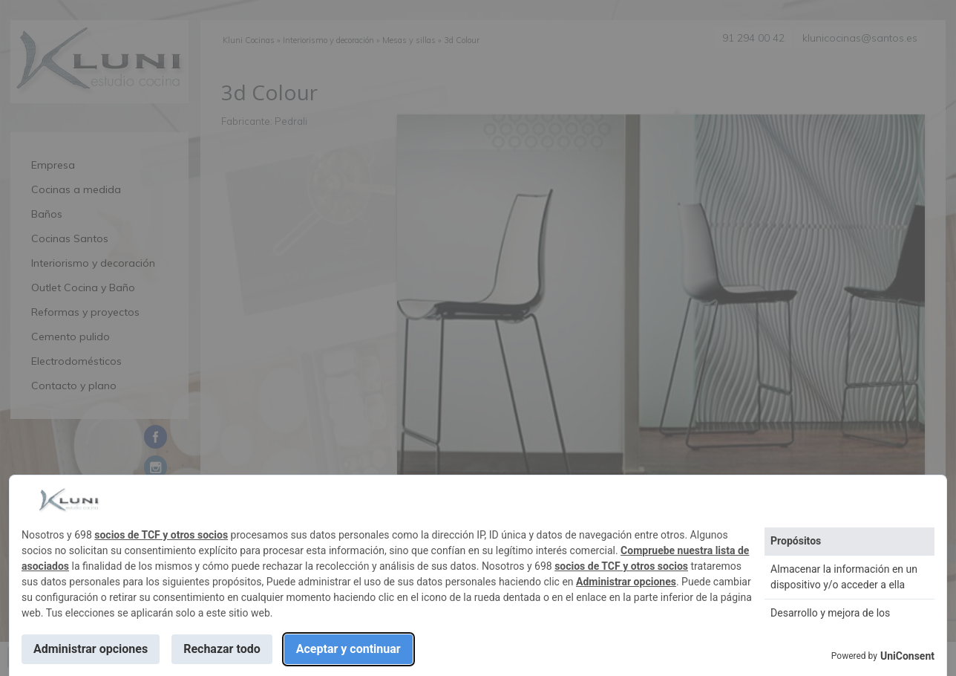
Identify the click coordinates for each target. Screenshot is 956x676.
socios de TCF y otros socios (161, 535)
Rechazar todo (222, 649)
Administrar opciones (626, 582)
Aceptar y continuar (348, 649)
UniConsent (907, 656)
